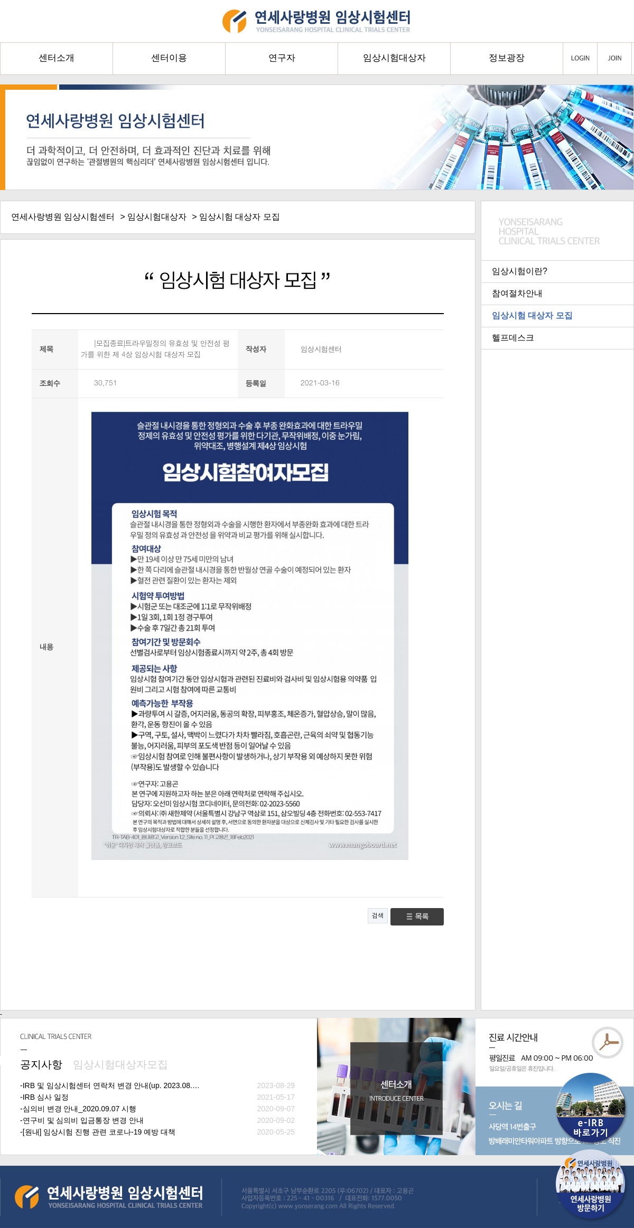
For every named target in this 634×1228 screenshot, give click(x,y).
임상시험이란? (519, 271)
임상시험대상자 (157, 216)
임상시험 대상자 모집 (532, 315)
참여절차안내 (517, 293)
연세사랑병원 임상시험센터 (63, 216)
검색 (378, 915)
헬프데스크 (513, 337)
